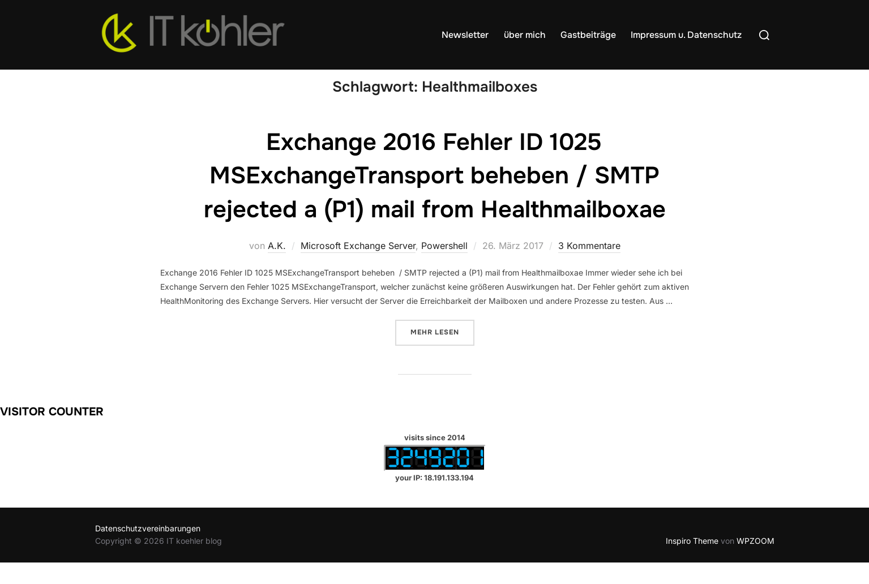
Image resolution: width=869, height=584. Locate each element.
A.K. (277, 267)
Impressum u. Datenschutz (686, 35)
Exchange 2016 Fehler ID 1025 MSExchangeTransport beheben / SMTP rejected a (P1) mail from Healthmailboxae (434, 198)
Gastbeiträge (588, 35)
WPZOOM (755, 562)
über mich (525, 35)
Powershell (444, 267)
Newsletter (465, 35)
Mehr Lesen (442, 352)
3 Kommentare (589, 267)
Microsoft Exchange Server (358, 267)
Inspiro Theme (692, 562)
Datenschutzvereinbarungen (147, 550)
